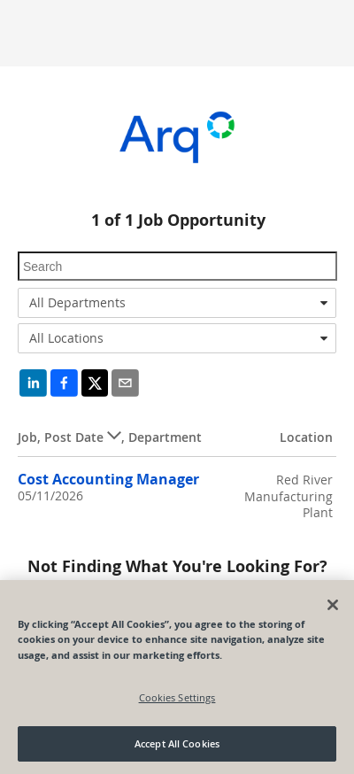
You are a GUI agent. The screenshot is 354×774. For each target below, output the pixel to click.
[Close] (332, 604)
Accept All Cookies (177, 743)
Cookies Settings (177, 697)
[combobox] (177, 303)
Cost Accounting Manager (108, 479)
